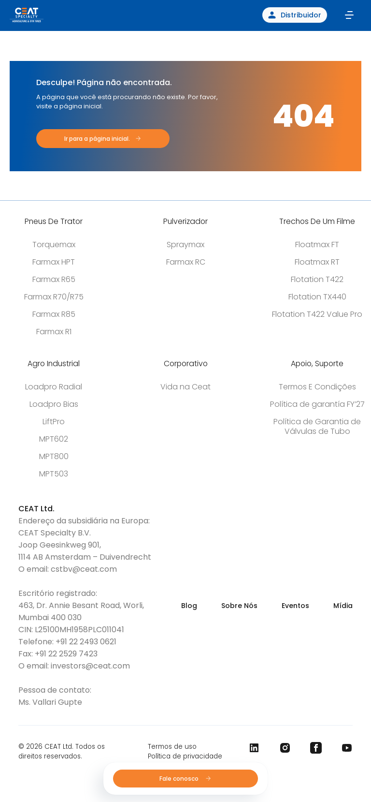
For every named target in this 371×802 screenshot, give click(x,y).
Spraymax (185, 244)
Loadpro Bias (53, 404)
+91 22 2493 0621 (86, 641)
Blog (189, 605)
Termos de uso (172, 746)
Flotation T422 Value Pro (317, 314)
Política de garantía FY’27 (317, 404)
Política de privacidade (185, 756)
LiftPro (54, 421)
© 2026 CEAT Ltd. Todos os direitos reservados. (61, 751)
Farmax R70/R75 (54, 296)
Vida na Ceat (185, 386)
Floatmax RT (317, 261)
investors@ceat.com (90, 665)
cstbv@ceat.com (84, 569)
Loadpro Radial (53, 386)
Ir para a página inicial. (97, 138)
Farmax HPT (53, 261)
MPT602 (53, 439)
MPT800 (54, 456)
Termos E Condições (317, 386)
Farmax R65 (53, 279)
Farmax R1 (53, 331)
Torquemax (53, 244)
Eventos (295, 605)
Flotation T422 (317, 279)
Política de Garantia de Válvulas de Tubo (317, 426)
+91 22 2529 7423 (66, 653)
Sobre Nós (239, 605)
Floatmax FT (317, 244)
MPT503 (53, 473)
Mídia (343, 605)
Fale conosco (185, 778)
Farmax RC (185, 261)
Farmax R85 (53, 314)
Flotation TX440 (317, 296)
